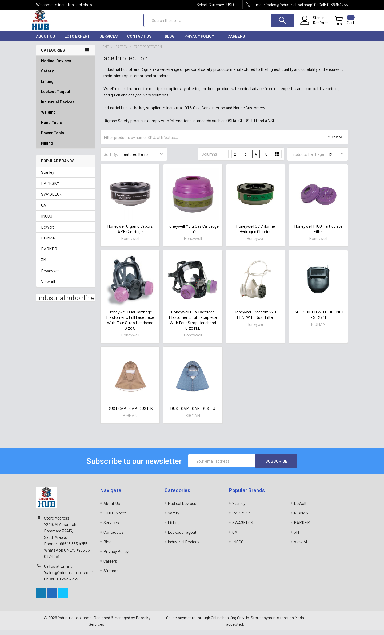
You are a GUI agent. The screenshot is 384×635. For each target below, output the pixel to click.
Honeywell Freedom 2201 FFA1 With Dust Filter (255, 319)
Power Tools (65, 137)
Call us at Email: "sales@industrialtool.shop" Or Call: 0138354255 (68, 577)
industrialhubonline (66, 302)
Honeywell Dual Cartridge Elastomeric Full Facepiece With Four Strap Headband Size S (130, 324)
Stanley (47, 176)
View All (48, 286)
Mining (47, 147)
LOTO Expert (77, 40)
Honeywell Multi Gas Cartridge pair (193, 233)
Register (314, 26)
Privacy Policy (201, 40)
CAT (44, 209)
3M (43, 264)
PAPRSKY (50, 187)
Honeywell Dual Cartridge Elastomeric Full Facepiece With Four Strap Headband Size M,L (193, 324)
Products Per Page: (308, 158)
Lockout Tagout (65, 96)
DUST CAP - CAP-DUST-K (130, 413)
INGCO (46, 220)
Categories (53, 54)
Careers (236, 40)
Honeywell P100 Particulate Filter (318, 233)
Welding (65, 117)
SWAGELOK (51, 198)
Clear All (336, 142)
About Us (45, 40)
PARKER (49, 253)
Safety (65, 76)
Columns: (210, 158)
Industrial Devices (65, 107)
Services (108, 40)
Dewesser (50, 275)
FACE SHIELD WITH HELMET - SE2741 (318, 319)
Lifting (65, 86)
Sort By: (111, 158)
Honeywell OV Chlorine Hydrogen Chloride (255, 233)
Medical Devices (56, 65)
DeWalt (47, 231)
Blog (170, 40)
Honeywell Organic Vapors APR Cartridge (130, 233)
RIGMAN (48, 242)
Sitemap (111, 575)
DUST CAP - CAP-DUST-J (192, 413)
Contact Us (141, 40)
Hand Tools (65, 127)
